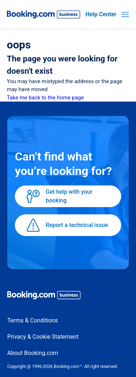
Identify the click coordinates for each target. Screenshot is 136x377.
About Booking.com (32, 353)
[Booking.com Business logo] (68, 296)
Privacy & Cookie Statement (42, 336)
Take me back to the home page (45, 97)
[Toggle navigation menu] (125, 14)
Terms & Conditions (32, 320)
